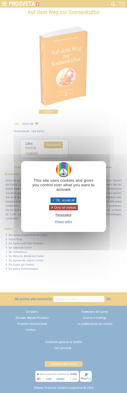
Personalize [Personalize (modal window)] (64, 215)
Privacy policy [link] (63, 221)
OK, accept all (63, 200)
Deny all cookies (63, 207)
